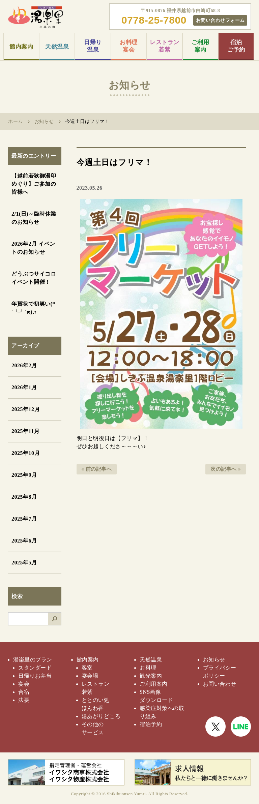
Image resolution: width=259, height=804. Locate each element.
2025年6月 (24, 541)
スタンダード (35, 668)
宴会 (23, 684)
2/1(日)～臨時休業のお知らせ (33, 218)
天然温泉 (57, 46)
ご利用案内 (200, 46)
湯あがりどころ (101, 716)
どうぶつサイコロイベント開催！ (33, 278)
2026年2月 (24, 365)
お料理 (148, 668)
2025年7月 (24, 519)
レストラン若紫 (164, 46)
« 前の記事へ (97, 469)
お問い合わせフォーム (220, 20)
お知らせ (44, 121)
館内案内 (21, 46)
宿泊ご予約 (236, 46)
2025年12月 (25, 409)
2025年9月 (24, 475)
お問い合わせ (219, 684)
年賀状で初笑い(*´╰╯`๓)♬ (33, 308)
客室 (87, 668)
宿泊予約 (151, 724)
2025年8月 (24, 497)
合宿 (23, 692)
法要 (23, 700)
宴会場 (90, 676)
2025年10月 (25, 453)
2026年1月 (24, 387)
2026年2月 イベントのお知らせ (33, 248)
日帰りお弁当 (35, 676)
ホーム (15, 121)
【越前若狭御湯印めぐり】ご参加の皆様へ (33, 184)
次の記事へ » (225, 469)
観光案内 (151, 676)
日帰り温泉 (93, 46)
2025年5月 (24, 562)
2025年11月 (25, 431)
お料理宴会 (129, 46)
